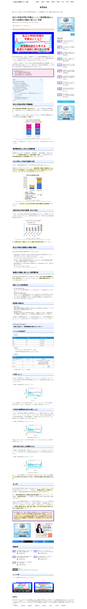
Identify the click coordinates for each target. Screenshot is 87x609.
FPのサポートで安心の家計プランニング (21, 29)
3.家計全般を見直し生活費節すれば (21, 98)
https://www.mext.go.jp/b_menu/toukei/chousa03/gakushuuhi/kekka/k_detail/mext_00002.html (29, 139)
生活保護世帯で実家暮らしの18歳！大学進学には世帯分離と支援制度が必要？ (69, 53)
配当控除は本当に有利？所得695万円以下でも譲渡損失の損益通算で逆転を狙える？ (69, 71)
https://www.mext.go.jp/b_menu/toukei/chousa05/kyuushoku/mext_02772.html (25, 267)
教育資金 (20, 568)
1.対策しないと (17, 96)
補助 (37, 570)
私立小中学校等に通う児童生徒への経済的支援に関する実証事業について (28, 257)
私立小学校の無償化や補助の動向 (19, 87)
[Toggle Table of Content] (40, 80)
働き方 (50, 605)
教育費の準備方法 (17, 91)
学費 (23, 570)
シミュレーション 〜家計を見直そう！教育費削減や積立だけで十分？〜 (27, 93)
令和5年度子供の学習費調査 (31, 138)
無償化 (34, 570)
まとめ (14, 100)
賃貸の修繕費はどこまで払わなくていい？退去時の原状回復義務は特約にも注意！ (69, 95)
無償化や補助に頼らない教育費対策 (20, 89)
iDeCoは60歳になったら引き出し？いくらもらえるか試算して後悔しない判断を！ (69, 83)
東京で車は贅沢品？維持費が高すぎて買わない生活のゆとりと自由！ (69, 89)
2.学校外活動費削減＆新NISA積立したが (22, 97)
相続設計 (44, 605)
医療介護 (37, 605)
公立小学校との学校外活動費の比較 (21, 84)
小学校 (30, 570)
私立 (20, 570)
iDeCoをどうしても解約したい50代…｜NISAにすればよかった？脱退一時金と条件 (68, 59)
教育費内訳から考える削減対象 (19, 83)
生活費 (56, 605)
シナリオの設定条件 (18, 94)
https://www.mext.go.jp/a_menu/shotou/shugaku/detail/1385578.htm (24, 258)
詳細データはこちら (22, 369)
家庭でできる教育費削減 (19, 90)
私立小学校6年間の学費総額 (18, 81)
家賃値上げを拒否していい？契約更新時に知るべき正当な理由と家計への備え (69, 65)
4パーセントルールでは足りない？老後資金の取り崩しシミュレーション (69, 41)
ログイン (26, 577)
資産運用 (63, 605)
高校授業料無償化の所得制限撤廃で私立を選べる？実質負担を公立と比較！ (69, 77)
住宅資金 (23, 605)
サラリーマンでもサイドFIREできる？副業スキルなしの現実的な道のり (69, 47)
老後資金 (30, 605)
